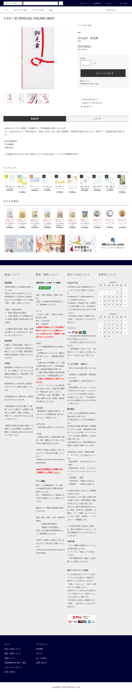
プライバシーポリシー (13, 667)
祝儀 (84, 25)
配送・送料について (13, 653)
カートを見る (41, 658)
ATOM (12, 672)
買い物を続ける (84, 106)
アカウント (82, 3)
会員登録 (96, 3)
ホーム (6, 10)
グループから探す (36, 10)
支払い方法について (13, 649)
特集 (49, 10)
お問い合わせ (109, 10)
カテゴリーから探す (18, 10)
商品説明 (35, 119)
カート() (122, 3)
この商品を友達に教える (87, 99)
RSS (6, 672)
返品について (84, 81)
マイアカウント (42, 644)
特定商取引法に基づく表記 (89, 84)
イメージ (97, 119)
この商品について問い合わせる (90, 103)
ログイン (108, 3)
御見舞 (89, 25)
